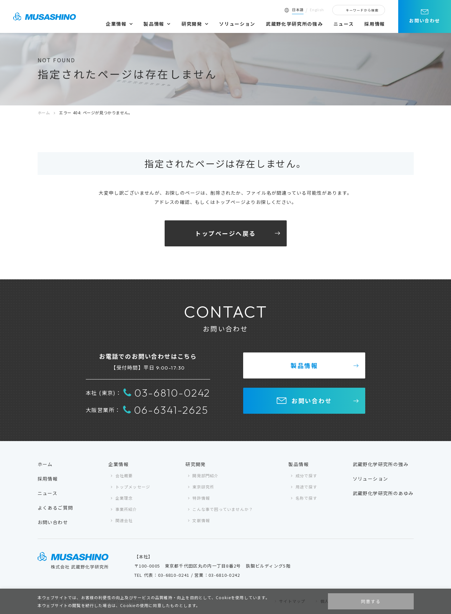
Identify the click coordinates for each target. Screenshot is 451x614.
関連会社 (124, 520)
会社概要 (124, 475)
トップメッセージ (132, 486)
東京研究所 (203, 486)
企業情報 (116, 23)
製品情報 (154, 23)
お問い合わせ (424, 20)
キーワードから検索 (362, 10)
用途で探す (306, 486)
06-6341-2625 (165, 410)
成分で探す (306, 475)
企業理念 (124, 498)
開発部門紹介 (205, 475)
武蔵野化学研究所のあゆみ (383, 493)
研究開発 (191, 23)
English (317, 9)
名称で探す (306, 498)
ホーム (44, 112)
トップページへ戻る (225, 233)
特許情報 (201, 498)
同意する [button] (370, 601)
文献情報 (201, 520)
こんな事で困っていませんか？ (222, 509)
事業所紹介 (126, 509)
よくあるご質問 (55, 507)
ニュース (344, 23)
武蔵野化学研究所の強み (294, 23)
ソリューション (237, 23)
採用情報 (374, 23)
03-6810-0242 (166, 393)
